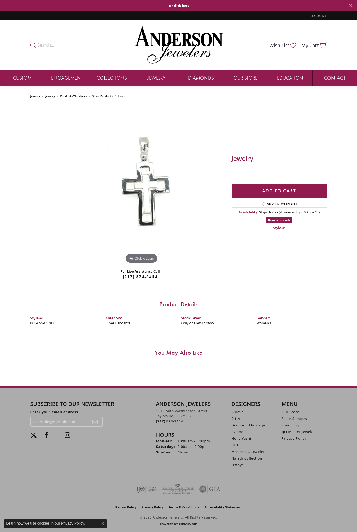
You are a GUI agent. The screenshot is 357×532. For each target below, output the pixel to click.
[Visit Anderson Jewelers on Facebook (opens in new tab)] (46, 435)
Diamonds (201, 78)
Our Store (245, 78)
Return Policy (126, 507)
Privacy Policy (294, 438)
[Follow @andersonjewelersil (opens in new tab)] (67, 435)
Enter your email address (54, 412)
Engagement (67, 78)
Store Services (294, 418)
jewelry (50, 96)
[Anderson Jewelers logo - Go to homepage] (178, 45)
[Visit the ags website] (177, 489)
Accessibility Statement (223, 507)
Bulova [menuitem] (238, 412)
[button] (318, 15)
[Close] (350, 5)
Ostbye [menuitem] (238, 464)
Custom (22, 78)
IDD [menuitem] (235, 445)
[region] (141, 185)
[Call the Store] (169, 421)
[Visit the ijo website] (146, 489)
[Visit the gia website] (209, 489)
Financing (290, 425)
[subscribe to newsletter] (95, 421)
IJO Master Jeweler (298, 431)
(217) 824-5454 (140, 276)
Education (290, 78)
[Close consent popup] (103, 523)
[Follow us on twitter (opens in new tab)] (33, 435)
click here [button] (181, 5)
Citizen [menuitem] (238, 418)
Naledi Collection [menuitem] (247, 458)
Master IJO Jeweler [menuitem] (248, 451)
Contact (334, 78)
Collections (112, 78)
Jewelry (156, 78)
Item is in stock (279, 220)
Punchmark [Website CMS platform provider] (188, 524)
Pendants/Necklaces (73, 96)
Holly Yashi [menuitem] (241, 438)
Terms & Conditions (184, 507)
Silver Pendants (102, 96)
